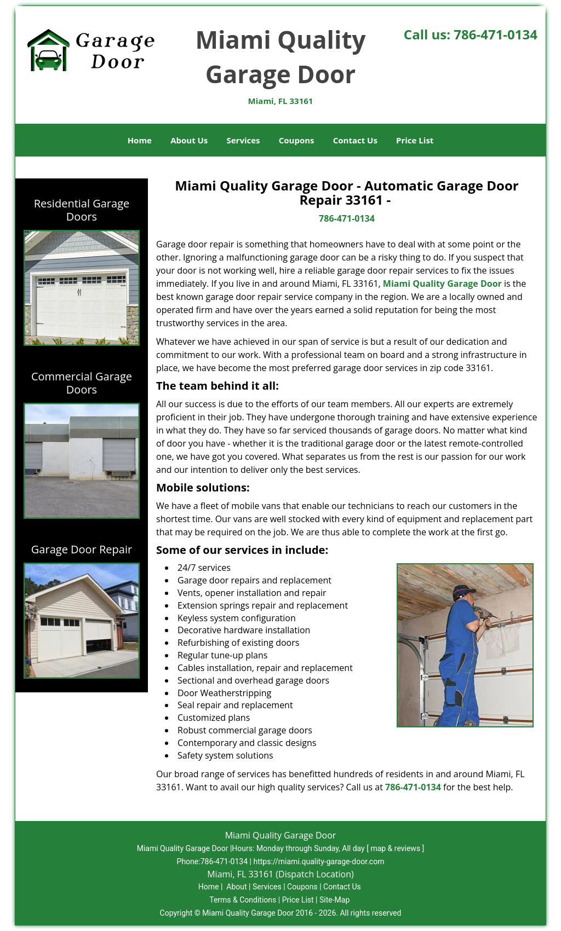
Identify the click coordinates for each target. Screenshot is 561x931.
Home (140, 140)
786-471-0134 (495, 34)
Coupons (296, 140)
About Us (189, 140)
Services (243, 140)
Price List (414, 140)
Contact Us (355, 140)
